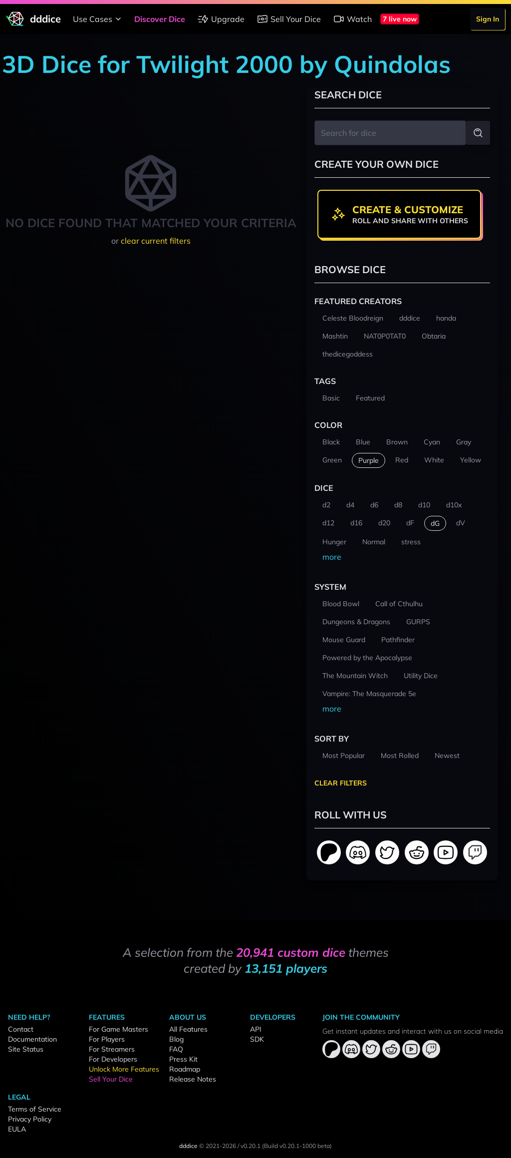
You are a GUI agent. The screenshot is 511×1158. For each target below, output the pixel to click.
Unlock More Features (124, 1069)
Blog (176, 1039)
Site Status (25, 1049)
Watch (352, 19)
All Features (188, 1029)
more (331, 557)
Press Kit (183, 1059)
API (255, 1029)
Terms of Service (34, 1109)
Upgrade (221, 19)
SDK (257, 1039)
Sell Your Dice (288, 19)
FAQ (176, 1049)
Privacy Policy (29, 1119)
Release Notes (192, 1079)
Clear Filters (340, 782)
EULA (17, 1129)
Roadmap (184, 1069)
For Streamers (112, 1049)
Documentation (32, 1039)
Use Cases (98, 19)
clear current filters (156, 241)
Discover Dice (159, 19)
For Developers (113, 1059)
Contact (20, 1029)
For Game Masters (118, 1029)
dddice (188, 1146)
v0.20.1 (250, 1146)
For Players (107, 1039)
